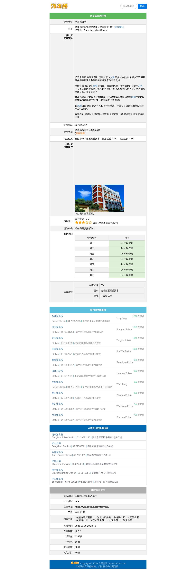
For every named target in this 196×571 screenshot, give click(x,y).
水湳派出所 (57, 415)
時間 (133, 97)
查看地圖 (80, 133)
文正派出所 (57, 404)
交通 (112, 77)
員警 (95, 86)
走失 (140, 86)
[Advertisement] (110, 54)
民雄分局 (56, 461)
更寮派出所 (57, 434)
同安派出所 (57, 338)
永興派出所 (57, 316)
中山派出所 (57, 479)
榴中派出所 (57, 470)
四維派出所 (57, 349)
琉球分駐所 (57, 371)
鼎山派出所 (57, 393)
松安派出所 (57, 327)
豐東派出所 (57, 360)
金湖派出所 (57, 452)
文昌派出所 (57, 382)
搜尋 (142, 6)
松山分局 (56, 443)
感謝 (79, 105)
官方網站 (119, 27)
